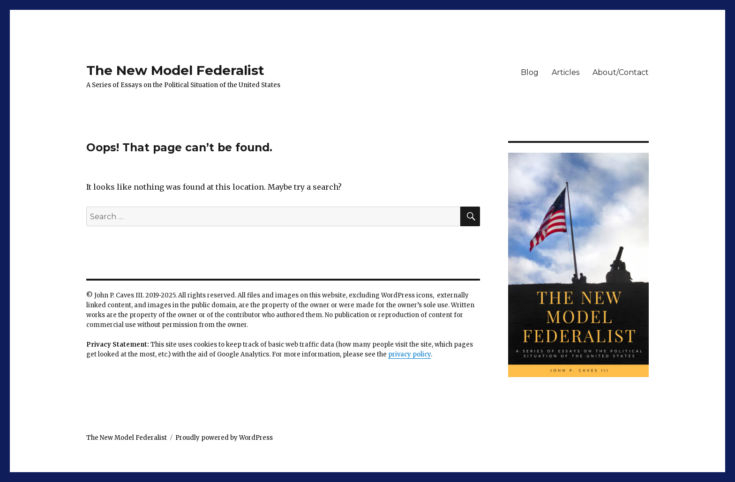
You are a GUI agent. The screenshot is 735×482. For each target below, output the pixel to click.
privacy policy (409, 354)
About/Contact (620, 72)
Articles (565, 72)
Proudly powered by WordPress (224, 438)
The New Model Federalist (175, 70)
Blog (530, 72)
